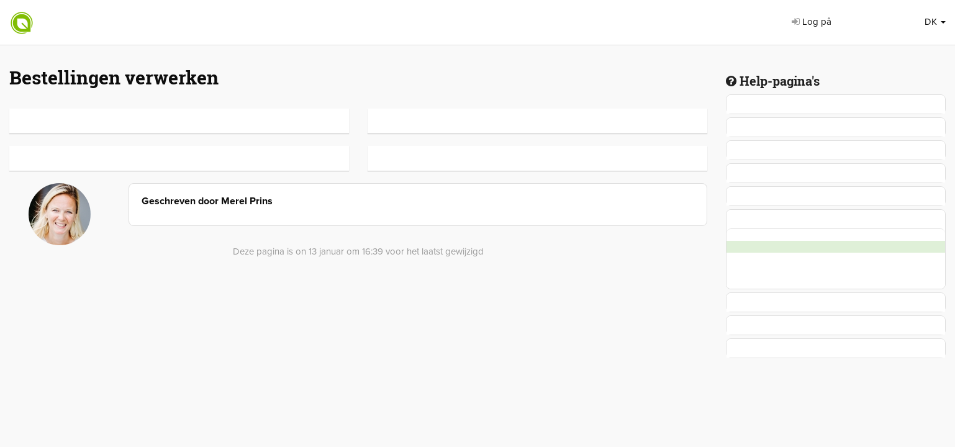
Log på (811, 21)
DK (935, 21)
